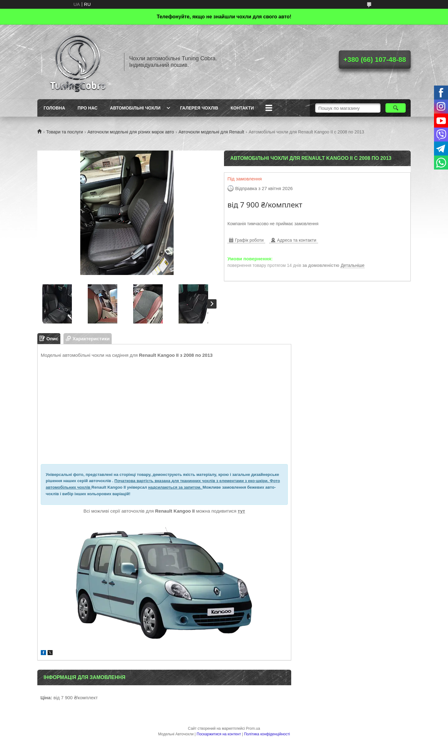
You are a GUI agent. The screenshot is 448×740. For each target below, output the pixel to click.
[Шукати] (395, 108)
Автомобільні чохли (135, 107)
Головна (54, 107)
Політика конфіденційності (267, 734)
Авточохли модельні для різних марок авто (130, 131)
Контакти (242, 107)
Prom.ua (253, 728)
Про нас (87, 107)
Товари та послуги (64, 131)
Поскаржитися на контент (219, 734)
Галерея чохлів (199, 107)
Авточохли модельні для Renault (211, 131)
